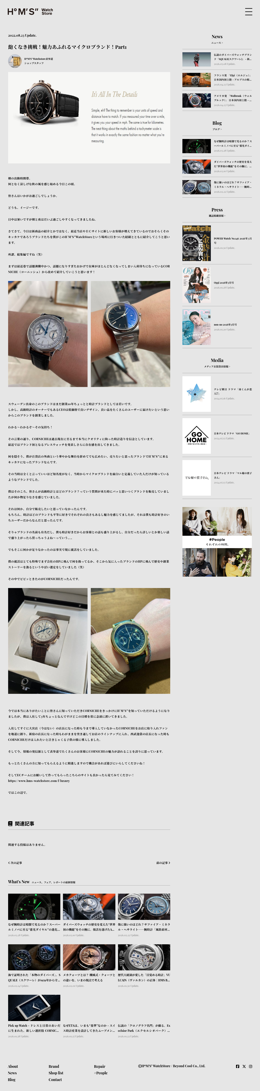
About (13, 1066)
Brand (54, 1066)
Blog (11, 1079)
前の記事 (163, 863)
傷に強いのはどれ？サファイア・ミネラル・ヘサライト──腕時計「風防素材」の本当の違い (144, 927)
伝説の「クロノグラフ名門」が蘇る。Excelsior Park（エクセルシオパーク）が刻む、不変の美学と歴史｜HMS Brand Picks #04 (144, 1028)
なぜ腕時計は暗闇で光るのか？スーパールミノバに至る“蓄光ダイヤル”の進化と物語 (34, 927)
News (12, 1072)
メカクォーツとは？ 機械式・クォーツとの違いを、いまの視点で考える (89, 977)
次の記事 (15, 863)
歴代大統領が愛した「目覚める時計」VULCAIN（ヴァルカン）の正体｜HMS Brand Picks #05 (144, 978)
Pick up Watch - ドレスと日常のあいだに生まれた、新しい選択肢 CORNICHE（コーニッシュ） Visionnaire (34, 1028)
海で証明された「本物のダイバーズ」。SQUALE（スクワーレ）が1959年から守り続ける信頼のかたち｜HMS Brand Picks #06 (34, 978)
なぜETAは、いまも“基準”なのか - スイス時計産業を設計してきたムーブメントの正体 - (89, 1028)
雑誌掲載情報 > (217, 215)
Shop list (56, 1072)
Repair (99, 1066)
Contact (55, 1079)
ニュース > (217, 42)
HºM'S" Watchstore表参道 (38, 58)
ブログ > (217, 129)
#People (101, 1072)
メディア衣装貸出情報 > (217, 366)
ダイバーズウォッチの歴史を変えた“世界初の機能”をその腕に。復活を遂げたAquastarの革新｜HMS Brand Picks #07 (89, 927)
